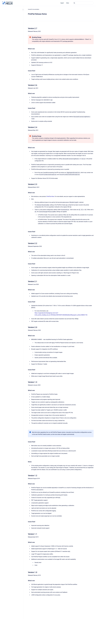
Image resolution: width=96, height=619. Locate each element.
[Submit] (74, 3)
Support (62, 3)
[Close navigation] (23, 9)
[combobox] (83, 3)
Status (67, 3)
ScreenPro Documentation (33, 9)
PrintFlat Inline (50, 196)
